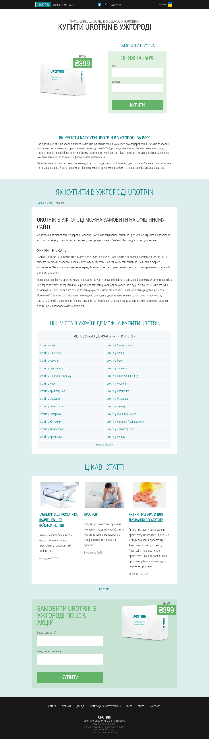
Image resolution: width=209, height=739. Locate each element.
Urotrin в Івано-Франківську (123, 376)
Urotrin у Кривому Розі (52, 391)
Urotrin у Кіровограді (51, 429)
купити (137, 105)
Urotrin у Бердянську (51, 368)
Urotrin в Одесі (115, 360)
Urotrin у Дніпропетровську (55, 376)
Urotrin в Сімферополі (119, 345)
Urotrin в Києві (47, 345)
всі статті (104, 589)
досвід (80, 706)
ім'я (113, 66)
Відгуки (66, 706)
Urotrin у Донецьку (50, 353)
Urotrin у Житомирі (50, 421)
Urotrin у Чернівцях (118, 368)
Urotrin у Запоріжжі (50, 414)
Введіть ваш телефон (49, 651)
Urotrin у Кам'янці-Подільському (125, 421)
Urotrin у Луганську (118, 391)
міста (129, 706)
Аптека (52, 706)
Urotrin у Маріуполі (50, 398)
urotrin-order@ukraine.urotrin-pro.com (104, 720)
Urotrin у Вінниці (116, 406)
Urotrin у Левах (115, 353)
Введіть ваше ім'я (47, 632)
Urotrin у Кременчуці (51, 437)
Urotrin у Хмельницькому (121, 414)
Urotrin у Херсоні (116, 383)
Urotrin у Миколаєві (118, 398)
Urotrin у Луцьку (116, 437)
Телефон (116, 81)
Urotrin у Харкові (49, 360)
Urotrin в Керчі (47, 383)
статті (141, 706)
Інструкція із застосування (105, 706)
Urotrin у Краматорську (120, 429)
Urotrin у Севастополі (51, 406)
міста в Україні (104, 444)
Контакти (155, 706)
